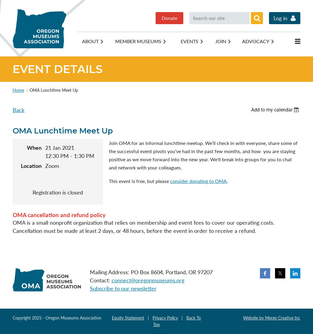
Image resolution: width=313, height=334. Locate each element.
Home (18, 90)
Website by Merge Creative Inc (271, 317)
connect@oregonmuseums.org (148, 280)
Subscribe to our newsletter (123, 288)
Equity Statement (128, 317)
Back (18, 110)
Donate (169, 18)
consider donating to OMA (198, 181)
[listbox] (276, 110)
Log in (280, 18)
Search (257, 18)
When (34, 147)
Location (31, 165)
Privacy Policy (165, 317)
